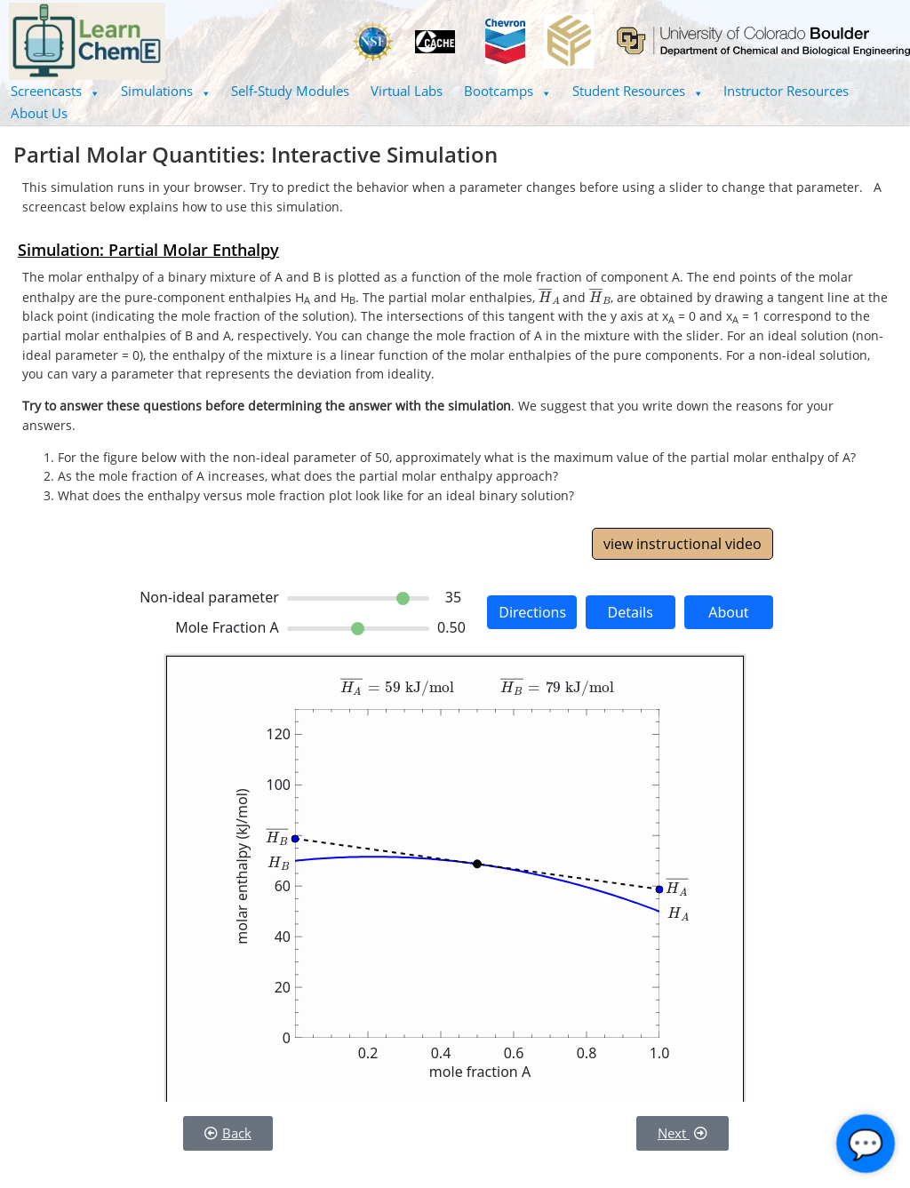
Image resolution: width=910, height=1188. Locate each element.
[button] (55, 91)
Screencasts (55, 91)
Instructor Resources (786, 91)
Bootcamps (507, 91)
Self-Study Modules (290, 91)
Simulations (166, 91)
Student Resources (637, 91)
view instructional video (682, 544)
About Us (39, 113)
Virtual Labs (407, 91)
